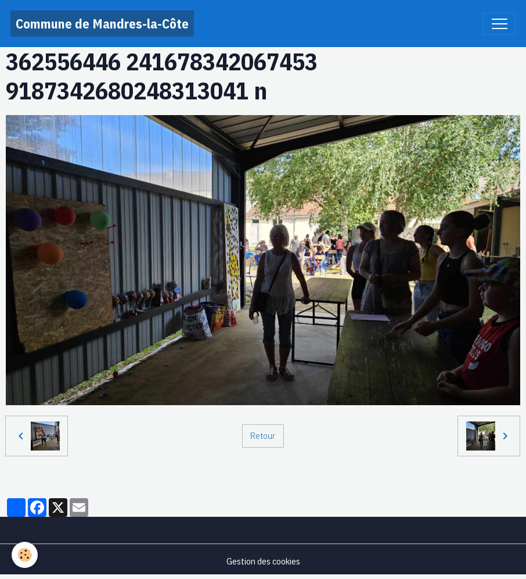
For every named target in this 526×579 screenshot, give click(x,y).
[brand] (102, 23)
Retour (262, 435)
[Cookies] (25, 555)
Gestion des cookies (263, 561)
